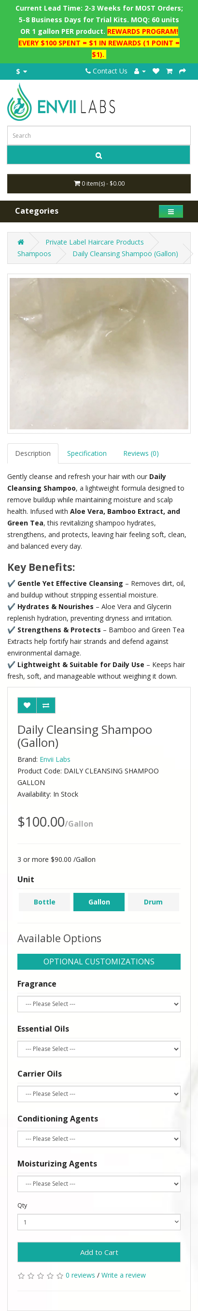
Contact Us (106, 70)
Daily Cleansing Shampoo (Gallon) (125, 253)
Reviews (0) (141, 453)
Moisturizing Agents (57, 1163)
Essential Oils (43, 1028)
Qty (22, 1205)
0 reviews (80, 1275)
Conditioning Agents (57, 1118)
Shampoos (34, 253)
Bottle (45, 901)
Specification (87, 453)
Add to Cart (99, 1252)
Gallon (99, 901)
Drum (153, 901)
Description (33, 453)
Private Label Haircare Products (94, 242)
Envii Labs (55, 759)
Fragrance (37, 983)
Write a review (123, 1275)
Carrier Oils (39, 1073)
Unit (25, 879)
